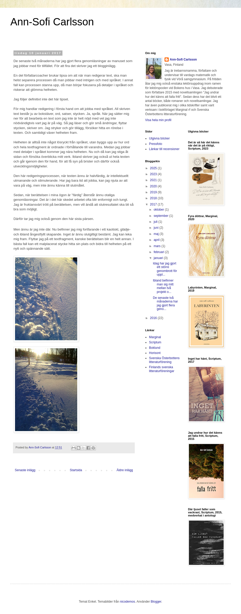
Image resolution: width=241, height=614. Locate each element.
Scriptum (155, 342)
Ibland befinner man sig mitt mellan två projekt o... (163, 286)
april (157, 240)
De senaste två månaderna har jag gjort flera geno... (165, 303)
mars (157, 246)
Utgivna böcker (159, 138)
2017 (154, 204)
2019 (154, 192)
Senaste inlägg (25, 470)
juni (156, 228)
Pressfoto (155, 144)
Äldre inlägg (125, 470)
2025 (154, 168)
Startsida (76, 470)
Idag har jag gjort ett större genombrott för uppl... (165, 269)
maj (157, 234)
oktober (159, 209)
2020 (154, 186)
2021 (154, 180)
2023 (154, 174)
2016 (154, 318)
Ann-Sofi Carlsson (52, 21)
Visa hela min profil (158, 120)
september (161, 216)
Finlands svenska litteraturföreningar (161, 369)
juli (156, 222)
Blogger (156, 601)
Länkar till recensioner (164, 149)
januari (159, 258)
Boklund (154, 348)
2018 (154, 198)
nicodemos (127, 601)
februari (159, 252)
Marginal (155, 337)
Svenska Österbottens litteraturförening (164, 360)
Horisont (155, 353)
